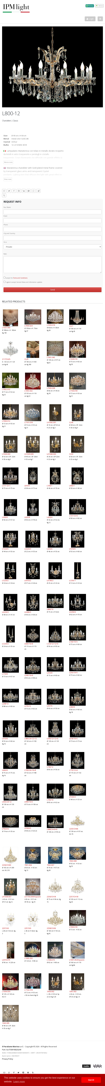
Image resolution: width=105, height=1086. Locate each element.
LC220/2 (5, 643)
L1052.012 (6, 389)
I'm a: (5, 242)
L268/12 (5, 703)
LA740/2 (50, 580)
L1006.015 (51, 960)
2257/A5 (27, 928)
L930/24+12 (6, 801)
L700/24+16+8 (30, 770)
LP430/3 (72, 797)
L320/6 (49, 549)
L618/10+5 (73, 738)
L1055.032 (28, 390)
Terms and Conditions (20, 278)
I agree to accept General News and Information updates (22, 282)
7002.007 (50, 865)
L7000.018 (73, 927)
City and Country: (9, 233)
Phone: (5, 225)
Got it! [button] (91, 1080)
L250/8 (49, 672)
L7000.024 (28, 325)
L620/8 (27, 517)
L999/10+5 (28, 801)
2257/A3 (5, 928)
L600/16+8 (28, 643)
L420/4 (49, 517)
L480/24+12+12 (30, 738)
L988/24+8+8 (52, 829)
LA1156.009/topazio (32, 896)
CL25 (26, 359)
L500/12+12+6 (52, 738)
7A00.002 (50, 991)
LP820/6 (5, 828)
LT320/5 (5, 549)
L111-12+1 (6, 485)
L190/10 (50, 800)
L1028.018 (73, 359)
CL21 (71, 326)
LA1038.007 (6, 896)
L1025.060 (6, 327)
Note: (5, 254)
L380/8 (72, 707)
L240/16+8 (28, 675)
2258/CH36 (51, 928)
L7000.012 (6, 421)
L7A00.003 (6, 454)
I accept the (15, 278)
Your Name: (7, 207)
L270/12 (27, 706)
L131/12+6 (73, 515)
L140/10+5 (73, 641)
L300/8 (5, 517)
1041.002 (72, 991)
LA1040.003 (51, 454)
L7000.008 (51, 388)
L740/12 (50, 767)
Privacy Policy (7, 1059)
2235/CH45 (73, 828)
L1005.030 (28, 958)
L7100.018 (73, 390)
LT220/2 (5, 580)
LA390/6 (72, 612)
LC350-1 (72, 580)
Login (90, 18)
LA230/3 (5, 612)
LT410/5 (72, 549)
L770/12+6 (73, 770)
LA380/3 (27, 612)
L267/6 (49, 706)
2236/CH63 (6, 865)
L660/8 (5, 770)
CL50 (71, 454)
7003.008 (72, 861)
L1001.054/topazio (76, 960)
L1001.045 (51, 357)
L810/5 (27, 485)
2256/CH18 (51, 896)
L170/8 (5, 674)
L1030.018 (51, 325)
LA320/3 (27, 549)
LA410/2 (27, 580)
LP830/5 (27, 828)
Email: (5, 216)
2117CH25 (6, 359)
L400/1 (72, 485)
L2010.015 (6, 960)
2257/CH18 (73, 896)
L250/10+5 (73, 672)
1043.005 (5, 1023)
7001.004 (28, 865)
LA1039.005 (29, 454)
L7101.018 (28, 422)
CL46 (71, 422)
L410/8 (5, 738)
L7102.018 (28, 990)
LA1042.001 (51, 422)
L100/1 (49, 485)
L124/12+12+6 (52, 643)
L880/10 (50, 609)
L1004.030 (6, 991)
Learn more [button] (19, 1081)
